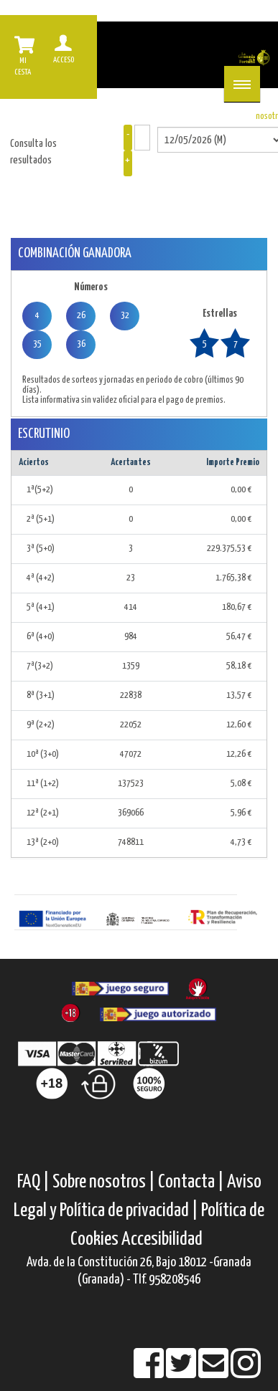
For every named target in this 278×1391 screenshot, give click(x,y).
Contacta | (191, 1182)
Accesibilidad (162, 1239)
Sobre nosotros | (103, 1182)
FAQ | (34, 1182)
